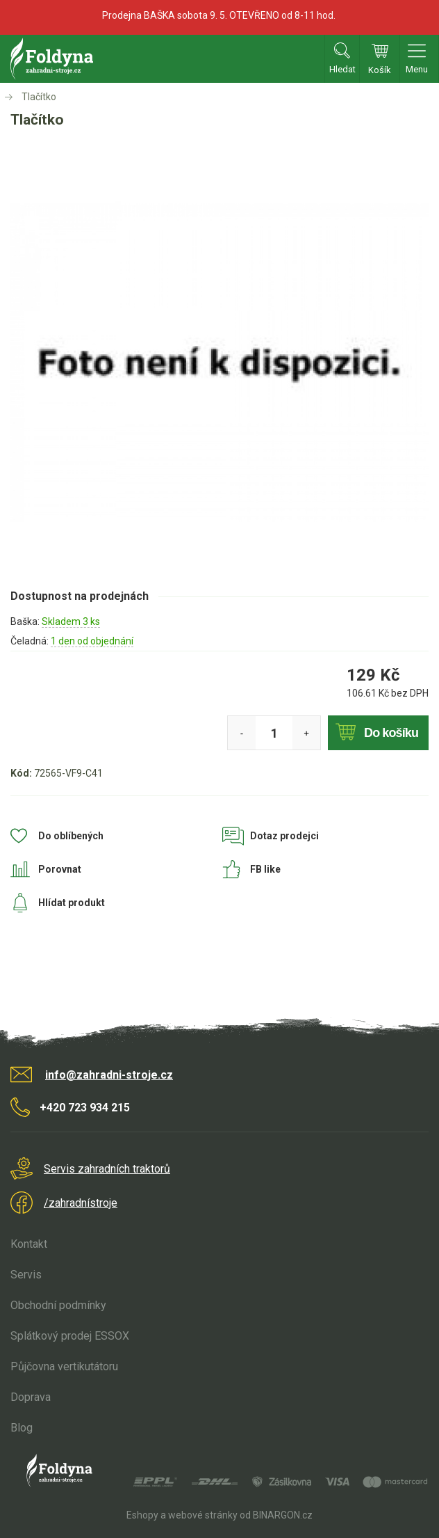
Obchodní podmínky (58, 1305)
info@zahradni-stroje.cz (109, 1074)
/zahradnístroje (80, 1203)
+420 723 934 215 (85, 1107)
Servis (26, 1274)
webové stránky (203, 1515)
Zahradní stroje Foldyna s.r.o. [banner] (51, 59)
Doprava (30, 1397)
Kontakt (28, 1244)
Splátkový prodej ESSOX (69, 1335)
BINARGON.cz (283, 1515)
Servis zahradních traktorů (107, 1168)
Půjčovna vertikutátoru (64, 1366)
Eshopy (142, 1515)
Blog (21, 1427)
